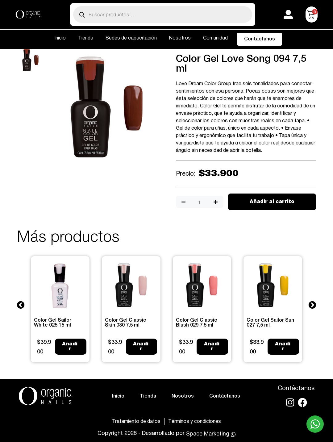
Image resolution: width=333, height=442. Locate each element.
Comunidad (215, 38)
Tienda (85, 38)
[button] (21, 304)
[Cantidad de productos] (199, 202)
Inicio (60, 38)
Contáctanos (259, 39)
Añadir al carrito (272, 202)
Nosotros (180, 38)
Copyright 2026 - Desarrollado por (141, 433)
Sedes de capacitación (131, 38)
